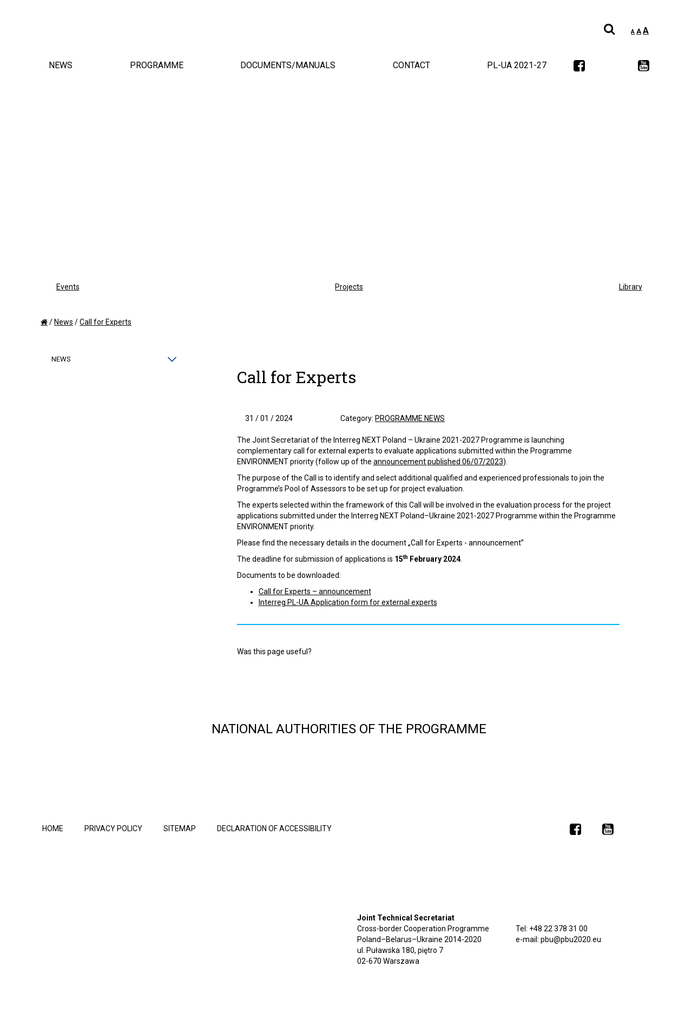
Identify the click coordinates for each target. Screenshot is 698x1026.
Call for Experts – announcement (315, 591)
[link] (579, 67)
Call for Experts (105, 322)
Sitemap (179, 828)
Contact (411, 65)
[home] (44, 322)
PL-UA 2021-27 (516, 65)
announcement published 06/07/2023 (438, 461)
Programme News (410, 418)
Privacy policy (113, 828)
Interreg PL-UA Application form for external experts (348, 602)
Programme (156, 65)
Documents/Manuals (287, 65)
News (61, 65)
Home (52, 828)
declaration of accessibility (274, 828)
